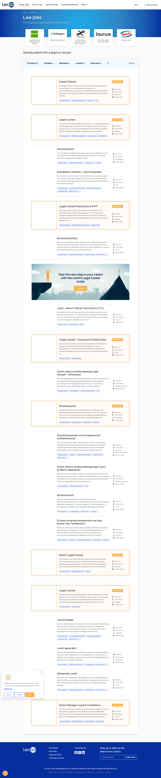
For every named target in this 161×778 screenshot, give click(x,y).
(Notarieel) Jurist (67, 673)
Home (25, 12)
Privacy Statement (80, 772)
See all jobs (53, 748)
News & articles (55, 755)
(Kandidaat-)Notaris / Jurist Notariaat (79, 172)
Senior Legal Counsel (71, 555)
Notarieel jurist (65, 149)
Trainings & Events (69, 5)
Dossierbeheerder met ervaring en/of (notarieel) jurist (78, 437)
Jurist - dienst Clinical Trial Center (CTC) (80, 308)
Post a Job (37, 5)
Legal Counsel (67, 119)
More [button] (84, 5)
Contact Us (99, 772)
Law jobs (33, 12)
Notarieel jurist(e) (67, 238)
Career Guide (51, 5)
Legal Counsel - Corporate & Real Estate (82, 339)
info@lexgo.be (80, 748)
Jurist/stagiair (65, 619)
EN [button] (136, 5)
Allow (30, 695)
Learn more (8, 689)
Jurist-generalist (67, 648)
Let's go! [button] (80, 288)
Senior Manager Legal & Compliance (80, 705)
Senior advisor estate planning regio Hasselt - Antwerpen (78, 373)
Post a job (53, 751)
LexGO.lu (108, 772)
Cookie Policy (52, 772)
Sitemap (91, 772)
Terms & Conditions (65, 772)
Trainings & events (56, 758)
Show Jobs (24, 5)
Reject (19, 695)
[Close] (41, 672)
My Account (151, 5)
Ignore (9, 695)
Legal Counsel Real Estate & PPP (78, 206)
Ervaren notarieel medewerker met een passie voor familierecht (79, 522)
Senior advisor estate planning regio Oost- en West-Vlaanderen (81, 468)
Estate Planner (67, 81)
